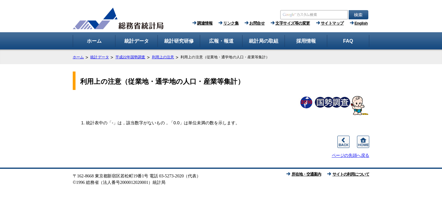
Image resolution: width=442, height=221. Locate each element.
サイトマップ (332, 23)
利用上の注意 (163, 57)
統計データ (99, 57)
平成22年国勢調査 (130, 57)
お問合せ (257, 23)
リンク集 (230, 23)
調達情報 (204, 23)
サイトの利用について (350, 174)
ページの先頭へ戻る (350, 155)
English (361, 23)
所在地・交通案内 (306, 174)
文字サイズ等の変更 (292, 23)
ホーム (78, 57)
